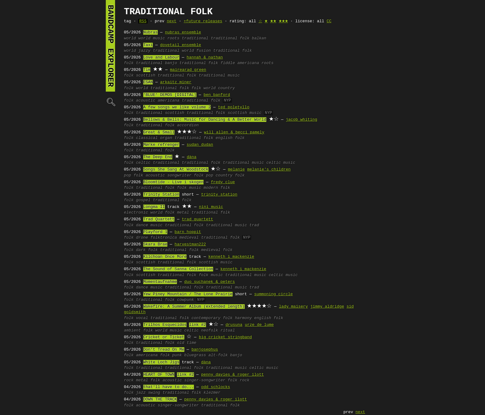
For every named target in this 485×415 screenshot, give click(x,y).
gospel (143, 200)
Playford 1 (155, 232)
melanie (236, 169)
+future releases (203, 21)
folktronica (163, 237)
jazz (141, 393)
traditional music (219, 75)
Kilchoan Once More (165, 257)
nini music (211, 207)
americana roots (255, 63)
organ (166, 138)
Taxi (148, 45)
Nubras (150, 32)
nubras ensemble (183, 32)
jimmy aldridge (327, 306)
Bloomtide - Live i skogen (173, 182)
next (171, 21)
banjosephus (204, 349)
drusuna (233, 325)
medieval (189, 237)
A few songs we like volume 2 (177, 107)
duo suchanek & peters (209, 282)
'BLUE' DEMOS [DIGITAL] (169, 95)
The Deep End (157, 157)
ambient (132, 330)
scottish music (244, 113)
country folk (230, 175)
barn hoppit (187, 232)
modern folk (217, 188)
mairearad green (188, 70)
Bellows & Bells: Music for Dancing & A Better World (204, 120)
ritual (228, 330)
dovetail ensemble (180, 45)
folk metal (177, 212)
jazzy (144, 51)
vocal (142, 318)
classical (147, 138)
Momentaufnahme (160, 282)
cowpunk (185, 300)
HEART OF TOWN (158, 375)
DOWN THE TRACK (160, 399)
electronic (136, 212)
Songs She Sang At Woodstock (175, 169)
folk (129, 63)
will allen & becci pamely (234, 132)
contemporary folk (212, 318)
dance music (149, 225)
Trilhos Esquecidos (165, 325)
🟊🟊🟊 (283, 21)
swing (154, 393)
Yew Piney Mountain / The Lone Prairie (188, 294)
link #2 (197, 325)
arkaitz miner (175, 82)
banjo (171, 63)
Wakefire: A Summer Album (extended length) (194, 306)
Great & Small (158, 132)
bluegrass (195, 355)
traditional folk (230, 38)
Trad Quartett (158, 219)
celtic (143, 163)
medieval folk (216, 250)
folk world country (213, 88)
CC (329, 21)
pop (127, 175)
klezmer (212, 393)
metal (142, 380)
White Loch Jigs (161, 362)
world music (151, 38)
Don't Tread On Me (163, 349)
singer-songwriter (204, 380)
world (130, 38)
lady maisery (293, 306)
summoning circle (273, 294)
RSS (142, 21)
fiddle (228, 63)
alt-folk (218, 355)
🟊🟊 (273, 21)
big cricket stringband (225, 337)
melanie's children (268, 169)
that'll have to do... (168, 387)
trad (254, 225)
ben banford (217, 95)
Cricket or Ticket (163, 337)
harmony (243, 318)
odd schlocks (215, 387)
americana (168, 100)
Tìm (146, 70)
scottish (145, 75)
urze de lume (259, 325)
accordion (188, 125)
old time (186, 343)
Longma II (154, 207)
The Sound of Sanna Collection (178, 269)
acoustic (145, 100)
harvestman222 (190, 244)
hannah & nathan (205, 57)
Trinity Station (161, 194)
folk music (189, 188)
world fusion (196, 51)
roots (173, 38)
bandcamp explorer (110, 46)
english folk (230, 138)
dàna (191, 157)
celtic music (280, 163)
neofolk (209, 330)
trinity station (219, 194)
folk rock (238, 380)
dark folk (147, 250)
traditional (195, 38)
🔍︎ (110, 102)
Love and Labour (161, 57)
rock (129, 380)
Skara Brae (155, 244)
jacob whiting (301, 120)
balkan (259, 38)
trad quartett (197, 219)
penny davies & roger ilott (232, 375)
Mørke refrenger (161, 145)
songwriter (179, 175)
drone (142, 237)
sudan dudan (200, 145)
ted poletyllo (233, 107)
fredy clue (223, 182)
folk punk (171, 355)
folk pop (203, 175)
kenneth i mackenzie (231, 257)
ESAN (148, 82)
